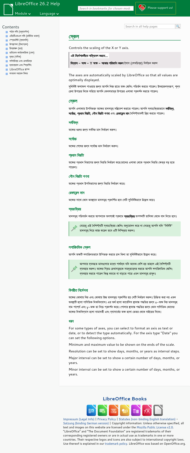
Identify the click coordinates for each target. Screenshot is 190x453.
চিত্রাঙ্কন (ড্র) (16, 48)
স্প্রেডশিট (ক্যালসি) (18, 40)
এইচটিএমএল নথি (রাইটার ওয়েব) (24, 36)
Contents (10, 27)
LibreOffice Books (125, 398)
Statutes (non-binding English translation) (147, 419)
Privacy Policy (106, 419)
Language (47, 13)
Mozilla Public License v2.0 (155, 427)
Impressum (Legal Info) (78, 419)
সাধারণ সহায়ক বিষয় (18, 73)
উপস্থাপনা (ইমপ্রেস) (18, 44)
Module (21, 13)
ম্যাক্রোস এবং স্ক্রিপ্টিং (20, 65)
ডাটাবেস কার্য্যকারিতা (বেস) (22, 53)
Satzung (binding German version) (86, 423)
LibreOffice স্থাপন (19, 69)
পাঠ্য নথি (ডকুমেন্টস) (19, 32)
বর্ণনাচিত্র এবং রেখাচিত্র (20, 61)
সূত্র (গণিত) (15, 57)
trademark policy (116, 443)
